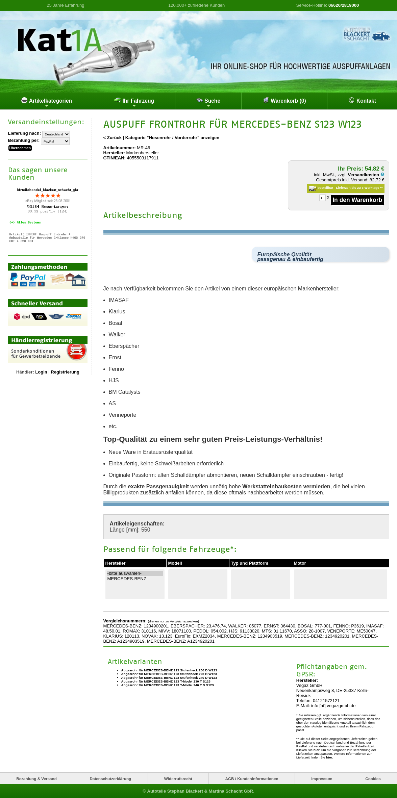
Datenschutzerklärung (110, 778)
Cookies (372, 778)
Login (41, 371)
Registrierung (65, 371)
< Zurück (112, 137)
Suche (208, 102)
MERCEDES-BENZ (135, 578)
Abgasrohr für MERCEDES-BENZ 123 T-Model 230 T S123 (165, 681)
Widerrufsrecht (178, 778)
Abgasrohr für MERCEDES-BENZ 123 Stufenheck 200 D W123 (169, 670)
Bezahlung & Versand (36, 778)
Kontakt (362, 100)
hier (317, 749)
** (381, 187)
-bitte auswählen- (135, 573)
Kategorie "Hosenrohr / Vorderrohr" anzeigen (172, 137)
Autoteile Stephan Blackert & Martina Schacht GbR (200, 791)
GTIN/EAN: (114, 157)
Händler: (25, 371)
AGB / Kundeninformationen (251, 778)
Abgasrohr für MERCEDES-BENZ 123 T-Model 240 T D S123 (167, 685)
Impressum (321, 778)
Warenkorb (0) (284, 100)
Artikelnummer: (119, 147)
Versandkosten (366, 174)
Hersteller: (114, 152)
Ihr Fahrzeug (134, 102)
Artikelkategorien (46, 102)
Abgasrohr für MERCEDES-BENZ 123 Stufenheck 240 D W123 (169, 677)
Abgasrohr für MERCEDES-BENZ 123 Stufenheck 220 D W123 (169, 674)
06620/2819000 (343, 5)
